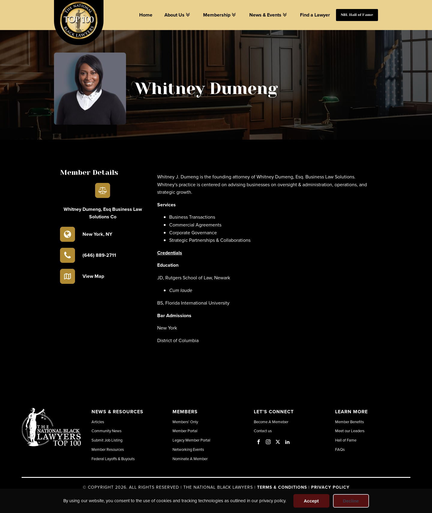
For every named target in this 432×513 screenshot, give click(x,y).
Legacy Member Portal (191, 440)
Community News (107, 430)
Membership (220, 14)
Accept (311, 500)
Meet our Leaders (349, 430)
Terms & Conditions (282, 487)
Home (145, 14)
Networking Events (188, 449)
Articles (98, 421)
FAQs (340, 449)
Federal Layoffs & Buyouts (113, 458)
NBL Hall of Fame (357, 15)
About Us (177, 14)
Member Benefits (349, 421)
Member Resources (108, 449)
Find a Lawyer (315, 14)
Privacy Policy (330, 487)
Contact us (263, 430)
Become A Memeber (271, 421)
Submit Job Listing (107, 440)
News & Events (268, 14)
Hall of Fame (345, 440)
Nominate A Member (190, 458)
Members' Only (185, 421)
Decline (351, 500)
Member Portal (184, 430)
